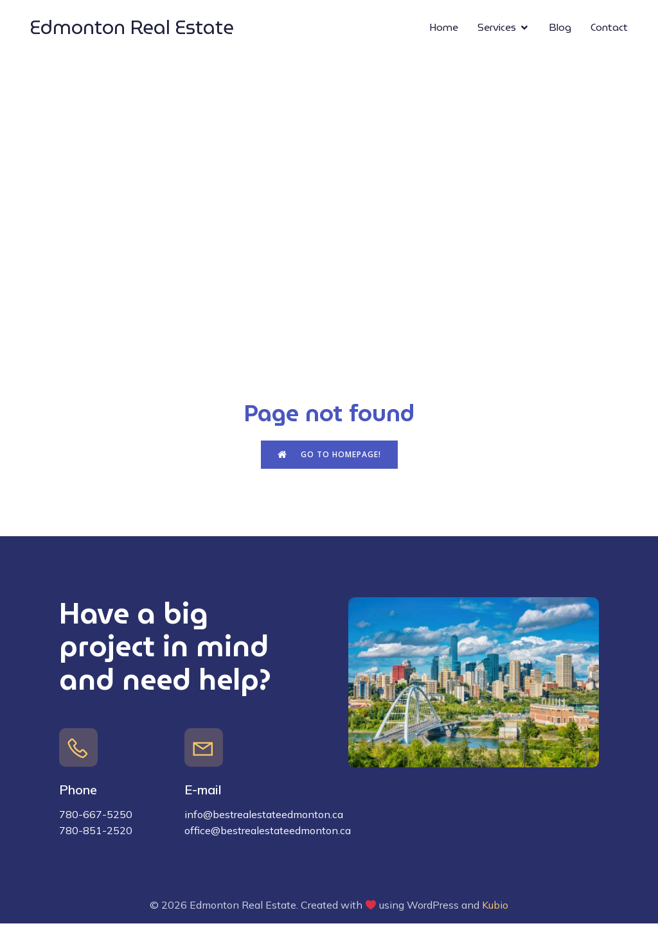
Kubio (495, 907)
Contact (609, 29)
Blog (560, 29)
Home (443, 29)
